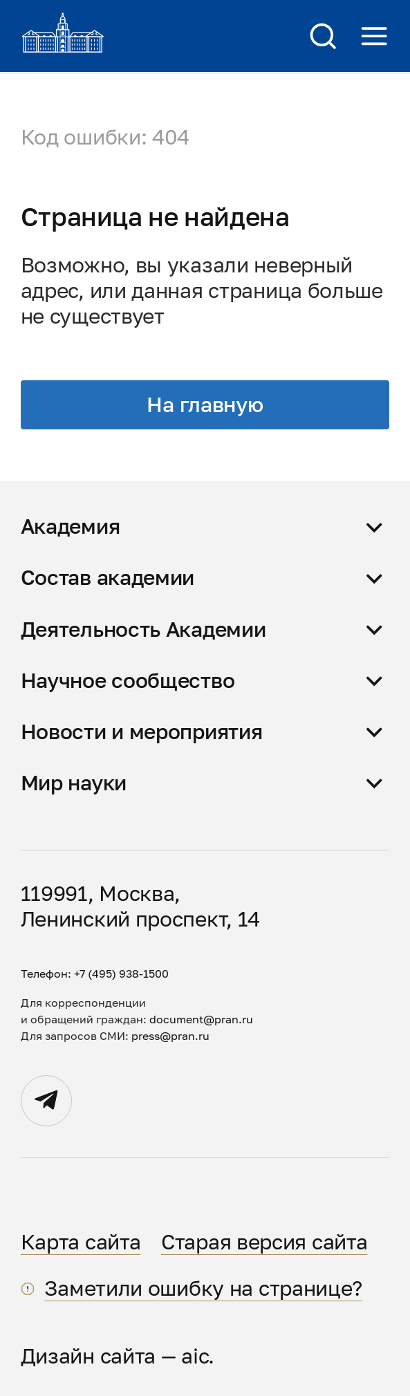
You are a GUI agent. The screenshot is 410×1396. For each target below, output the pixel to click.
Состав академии (108, 577)
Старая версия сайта (264, 1241)
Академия (70, 526)
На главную (205, 404)
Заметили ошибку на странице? (203, 1288)
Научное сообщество (128, 680)
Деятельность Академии (143, 629)
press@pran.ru (170, 1036)
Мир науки (74, 782)
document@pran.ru (201, 1019)
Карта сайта (81, 1241)
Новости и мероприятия (142, 731)
